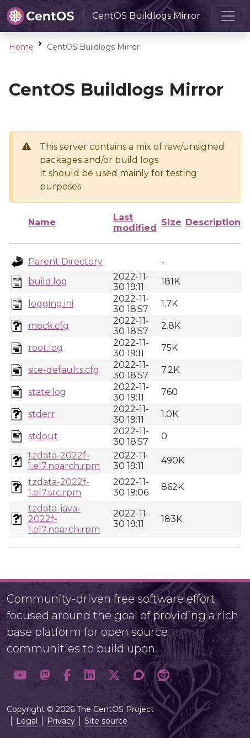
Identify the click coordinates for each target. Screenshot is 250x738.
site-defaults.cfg (63, 370)
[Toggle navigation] (227, 16)
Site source (105, 721)
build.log (47, 281)
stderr (41, 414)
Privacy (61, 721)
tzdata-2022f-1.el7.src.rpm (58, 487)
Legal (27, 721)
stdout (43, 436)
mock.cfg (48, 325)
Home (21, 47)
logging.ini (50, 303)
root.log (45, 347)
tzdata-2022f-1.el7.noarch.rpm (64, 460)
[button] (20, 675)
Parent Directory (65, 261)
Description (213, 222)
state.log (47, 392)
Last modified (135, 222)
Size (171, 222)
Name (42, 222)
